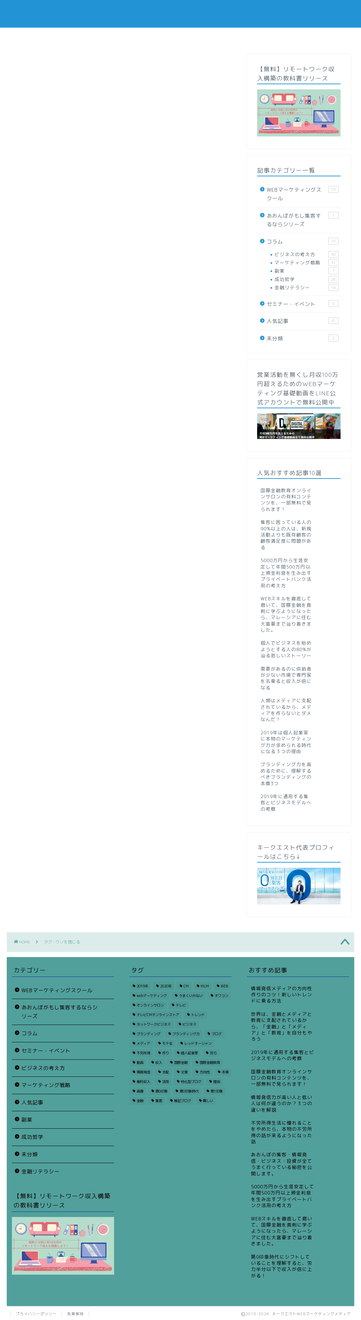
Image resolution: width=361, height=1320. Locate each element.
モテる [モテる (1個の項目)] (167, 1043)
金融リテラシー (306, 287)
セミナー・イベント (303, 304)
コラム (41, 36)
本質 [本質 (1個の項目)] (225, 1072)
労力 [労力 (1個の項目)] (213, 1053)
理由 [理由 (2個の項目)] (216, 1081)
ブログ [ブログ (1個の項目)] (216, 1033)
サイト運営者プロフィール (249, 39)
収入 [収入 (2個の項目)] (158, 1062)
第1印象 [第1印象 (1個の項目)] (216, 1091)
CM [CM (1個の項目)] (186, 986)
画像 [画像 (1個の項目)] (140, 1091)
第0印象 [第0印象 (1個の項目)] (161, 1091)
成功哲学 (306, 279)
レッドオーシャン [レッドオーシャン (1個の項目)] (197, 1043)
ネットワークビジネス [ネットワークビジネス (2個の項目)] (154, 1024)
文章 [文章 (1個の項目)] (184, 1072)
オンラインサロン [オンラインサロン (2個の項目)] (150, 1005)
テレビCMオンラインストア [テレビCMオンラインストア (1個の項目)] (158, 1014)
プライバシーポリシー (36, 1314)
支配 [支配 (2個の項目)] (165, 1072)
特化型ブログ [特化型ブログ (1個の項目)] (191, 1081)
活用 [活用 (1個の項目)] (165, 1081)
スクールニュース (180, 36)
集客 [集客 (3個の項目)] (158, 1100)
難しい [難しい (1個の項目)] (208, 1100)
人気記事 (303, 321)
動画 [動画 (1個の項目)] (140, 1062)
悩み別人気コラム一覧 (111, 36)
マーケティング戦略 (306, 262)
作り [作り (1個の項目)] (165, 1053)
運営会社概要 (319, 36)
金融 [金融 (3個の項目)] (140, 1100)
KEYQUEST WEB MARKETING (180, 14)
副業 (306, 270)
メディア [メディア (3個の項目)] (143, 1043)
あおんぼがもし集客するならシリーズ (303, 220)
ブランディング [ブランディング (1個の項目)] (148, 1033)
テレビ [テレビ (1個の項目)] (181, 1005)
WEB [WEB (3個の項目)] (224, 986)
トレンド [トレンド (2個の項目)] (198, 1014)
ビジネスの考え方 (306, 254)
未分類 (303, 338)
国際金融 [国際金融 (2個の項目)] (181, 1062)
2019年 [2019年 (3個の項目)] (142, 986)
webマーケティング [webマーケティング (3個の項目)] (152, 995)
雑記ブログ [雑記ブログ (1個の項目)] (182, 1100)
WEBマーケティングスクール (303, 194)
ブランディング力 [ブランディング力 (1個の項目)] (186, 1033)
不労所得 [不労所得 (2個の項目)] (143, 1053)
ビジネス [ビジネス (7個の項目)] (189, 1024)
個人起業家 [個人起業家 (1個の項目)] (189, 1053)
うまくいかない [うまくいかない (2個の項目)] (191, 995)
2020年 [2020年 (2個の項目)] (166, 986)
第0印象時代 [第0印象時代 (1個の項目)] (189, 1091)
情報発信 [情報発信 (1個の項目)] (143, 1072)
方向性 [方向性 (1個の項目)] (205, 1072)
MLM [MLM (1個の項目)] (205, 986)
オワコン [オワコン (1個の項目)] (221, 995)
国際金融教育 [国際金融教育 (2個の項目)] (210, 1062)
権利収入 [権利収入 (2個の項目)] (143, 1081)
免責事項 (75, 1314)
